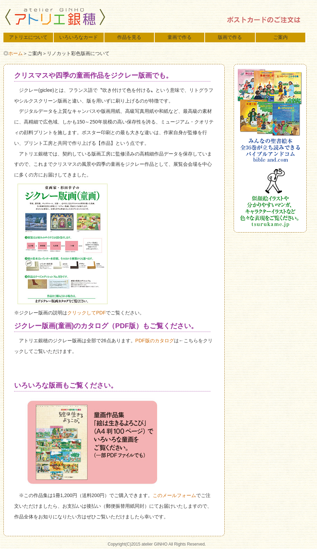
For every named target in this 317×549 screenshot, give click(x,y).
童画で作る (179, 37)
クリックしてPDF (86, 312)
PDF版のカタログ (154, 340)
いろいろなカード (78, 37)
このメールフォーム (174, 495)
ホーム (15, 53)
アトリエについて (28, 37)
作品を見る (129, 37)
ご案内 (280, 37)
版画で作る (230, 37)
